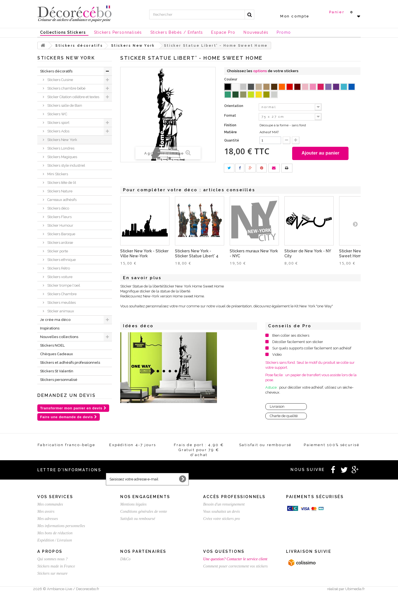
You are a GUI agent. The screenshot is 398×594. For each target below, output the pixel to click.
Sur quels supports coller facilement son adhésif (311, 349)
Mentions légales (133, 504)
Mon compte (295, 16)
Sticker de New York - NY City (307, 254)
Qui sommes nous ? (52, 559)
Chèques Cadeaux (56, 354)
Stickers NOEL (52, 345)
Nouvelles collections (59, 337)
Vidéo (277, 355)
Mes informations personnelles (61, 526)
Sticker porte (57, 251)
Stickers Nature (59, 191)
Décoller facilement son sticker (297, 342)
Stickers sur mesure (52, 573)
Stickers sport (57, 123)
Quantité (231, 140)
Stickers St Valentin (56, 371)
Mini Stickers (57, 174)
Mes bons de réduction (54, 533)
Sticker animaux (60, 311)
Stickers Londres (60, 148)
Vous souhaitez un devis (221, 511)
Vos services (55, 496)
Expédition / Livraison (54, 540)
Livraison (277, 407)
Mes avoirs (45, 511)
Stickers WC (56, 114)
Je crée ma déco (55, 320)
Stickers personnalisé (58, 380)
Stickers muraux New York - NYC (254, 254)
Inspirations (49, 328)
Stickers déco (57, 208)
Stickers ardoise (59, 242)
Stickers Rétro (58, 268)
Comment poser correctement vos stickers (235, 566)
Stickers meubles (61, 302)
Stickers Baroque (60, 234)
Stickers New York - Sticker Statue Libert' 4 (196, 254)
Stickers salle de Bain (64, 105)
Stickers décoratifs (56, 71)
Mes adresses (47, 519)
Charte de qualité (284, 416)
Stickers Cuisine (59, 80)
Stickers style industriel (65, 165)
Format (230, 115)
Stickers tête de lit (61, 182)
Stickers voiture (59, 277)
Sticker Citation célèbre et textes (72, 97)
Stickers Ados (57, 131)
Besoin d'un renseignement (224, 504)
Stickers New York (61, 140)
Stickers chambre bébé (65, 88)
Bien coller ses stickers (290, 336)
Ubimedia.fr (355, 589)
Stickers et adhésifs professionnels (70, 362)
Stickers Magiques (61, 157)
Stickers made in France (56, 566)
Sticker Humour (59, 225)
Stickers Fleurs (59, 217)
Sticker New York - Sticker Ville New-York (144, 254)
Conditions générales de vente (143, 511)
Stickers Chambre (61, 294)
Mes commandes (50, 504)
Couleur (231, 79)
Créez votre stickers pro (221, 519)
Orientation (234, 106)
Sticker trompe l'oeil (63, 285)
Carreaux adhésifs (61, 200)
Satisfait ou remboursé (137, 519)
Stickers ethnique (61, 260)
